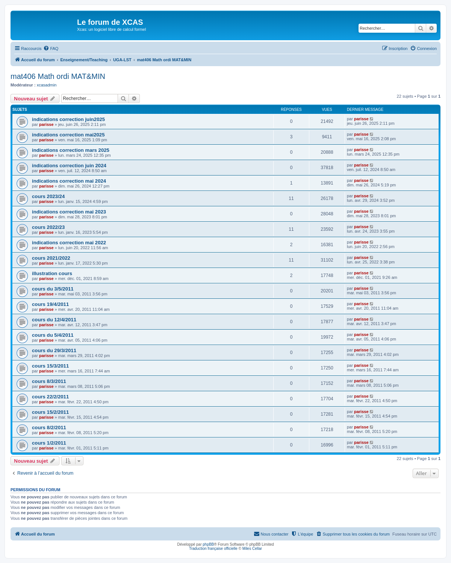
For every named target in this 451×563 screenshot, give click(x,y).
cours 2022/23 (48, 227)
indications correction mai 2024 (69, 181)
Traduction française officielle (213, 548)
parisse (46, 124)
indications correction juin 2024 (69, 165)
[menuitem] (50, 48)
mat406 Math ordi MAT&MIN (58, 76)
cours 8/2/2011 (49, 427)
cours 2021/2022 (51, 258)
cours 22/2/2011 (50, 397)
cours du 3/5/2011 (53, 289)
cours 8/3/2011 (49, 381)
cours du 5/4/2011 (53, 335)
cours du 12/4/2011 (54, 319)
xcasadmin (47, 85)
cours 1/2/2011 (49, 443)
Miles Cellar (252, 548)
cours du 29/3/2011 (54, 350)
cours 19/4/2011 (50, 304)
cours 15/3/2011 (50, 366)
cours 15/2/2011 (50, 412)
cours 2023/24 (48, 196)
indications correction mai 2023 (69, 212)
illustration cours (52, 273)
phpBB (208, 544)
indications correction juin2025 (68, 119)
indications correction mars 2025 (70, 150)
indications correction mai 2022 (69, 242)
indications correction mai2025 (68, 135)
